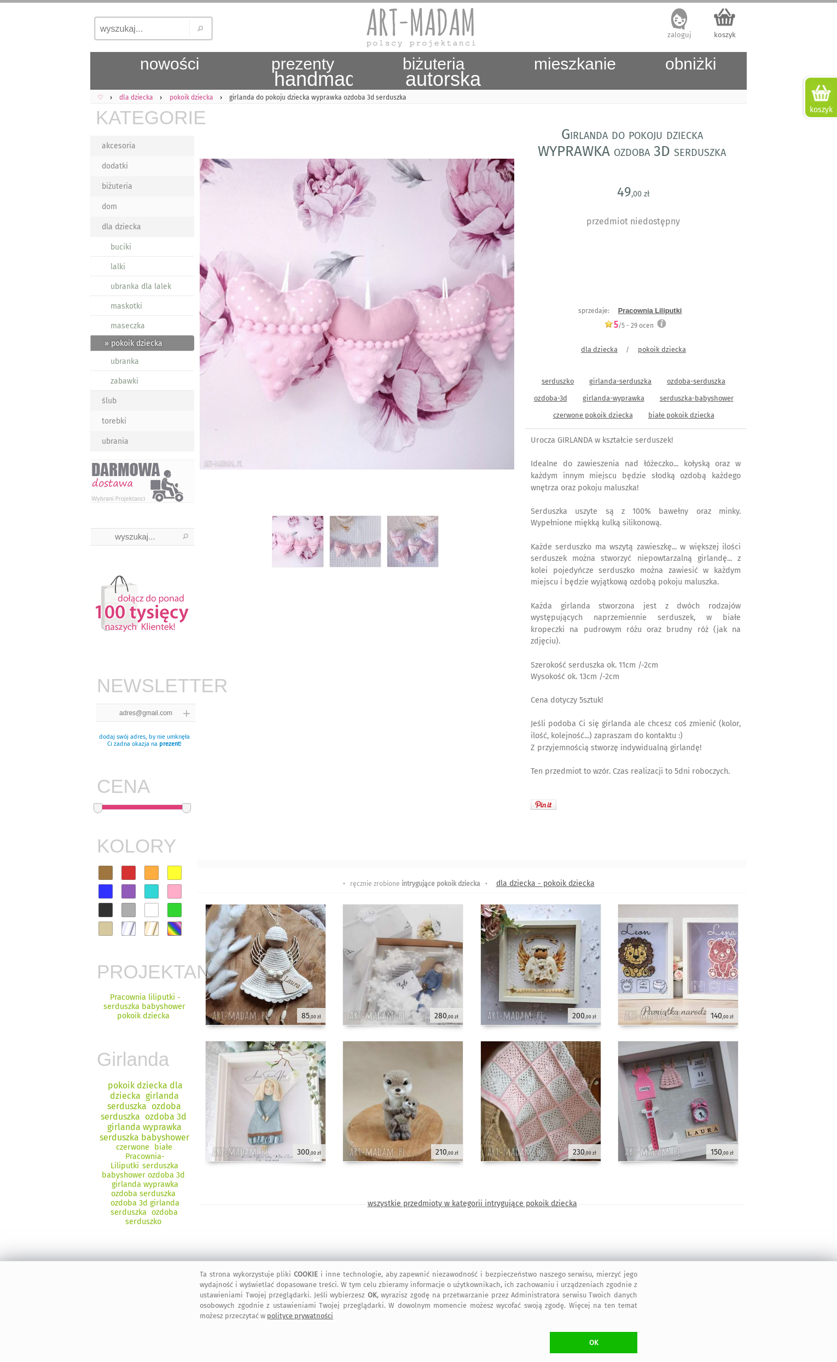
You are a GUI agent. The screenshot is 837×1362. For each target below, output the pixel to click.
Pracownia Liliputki (650, 310)
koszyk (725, 35)
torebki (114, 421)
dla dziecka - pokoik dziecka (545, 883)
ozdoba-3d (550, 398)
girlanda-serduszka (620, 381)
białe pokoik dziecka (681, 415)
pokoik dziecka (662, 349)
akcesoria (119, 145)
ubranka (125, 361)
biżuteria (117, 186)
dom (109, 206)
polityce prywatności (300, 1316)
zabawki (124, 381)
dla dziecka (121, 226)
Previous (215, 316)
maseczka (128, 326)
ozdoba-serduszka (696, 381)
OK (593, 1342)
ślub (109, 400)
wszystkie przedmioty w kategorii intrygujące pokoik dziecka (472, 1203)
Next (496, 316)
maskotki (126, 306)
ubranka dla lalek (141, 286)
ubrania (115, 441)
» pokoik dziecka (133, 343)
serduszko (558, 381)
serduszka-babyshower (697, 398)
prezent (169, 743)
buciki (121, 247)
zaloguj (679, 35)
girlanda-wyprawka (613, 398)
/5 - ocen (629, 325)
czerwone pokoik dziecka (593, 415)
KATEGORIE (145, 117)
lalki (118, 266)
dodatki (115, 166)
